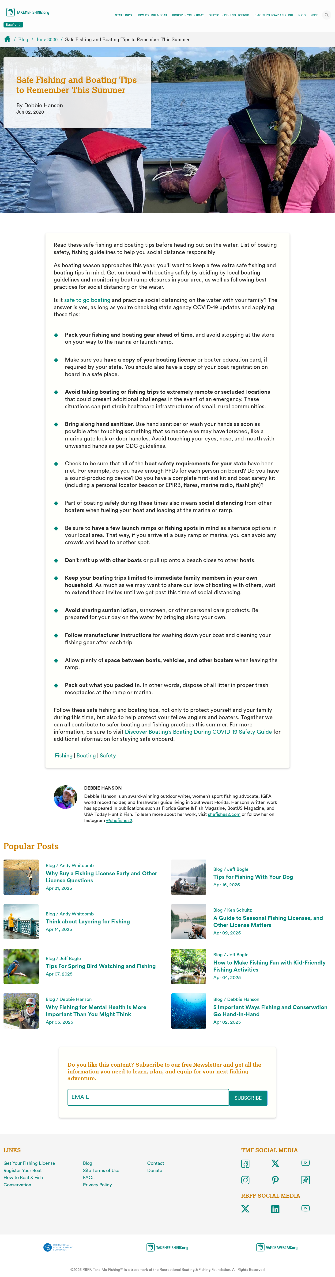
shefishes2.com (224, 814)
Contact (155, 1162)
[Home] (9, 39)
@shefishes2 (119, 820)
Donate (154, 1169)
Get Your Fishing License (229, 15)
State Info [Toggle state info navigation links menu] (123, 15)
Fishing (64, 756)
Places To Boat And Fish (273, 15)
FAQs (88, 1176)
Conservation (17, 1184)
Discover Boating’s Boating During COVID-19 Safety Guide (198, 732)
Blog (302, 15)
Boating (86, 756)
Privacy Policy (97, 1184)
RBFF (313, 15)
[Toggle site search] (326, 15)
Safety (108, 756)
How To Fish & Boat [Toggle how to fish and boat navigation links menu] (152, 15)
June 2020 (47, 39)
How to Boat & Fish (23, 1176)
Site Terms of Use (101, 1169)
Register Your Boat (188, 15)
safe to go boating (87, 300)
